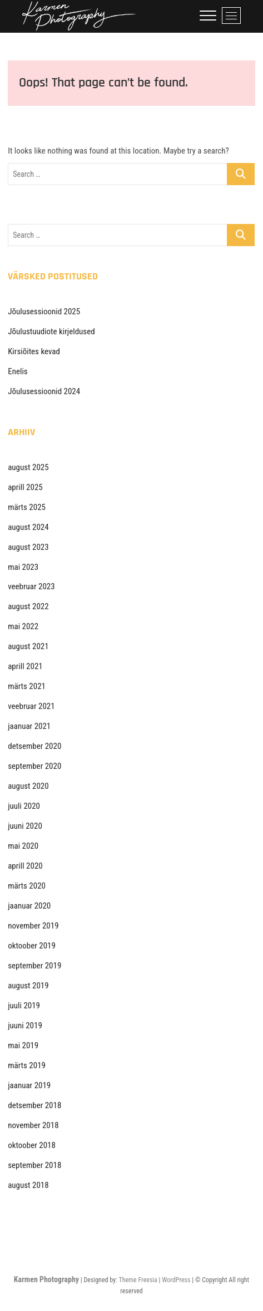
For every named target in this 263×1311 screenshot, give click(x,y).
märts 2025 (27, 507)
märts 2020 (27, 886)
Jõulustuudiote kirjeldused (51, 331)
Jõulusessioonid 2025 (44, 312)
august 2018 (28, 1185)
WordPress (176, 1280)
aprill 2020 (25, 866)
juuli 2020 (24, 806)
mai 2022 (23, 626)
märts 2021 (27, 686)
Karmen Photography (46, 1279)
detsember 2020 (34, 746)
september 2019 (34, 966)
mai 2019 (23, 1045)
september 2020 (34, 766)
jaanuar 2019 (29, 1085)
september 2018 (34, 1165)
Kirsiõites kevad (34, 351)
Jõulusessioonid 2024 (44, 391)
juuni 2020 (25, 826)
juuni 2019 (25, 1026)
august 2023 (28, 547)
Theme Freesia (137, 1280)
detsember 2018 (34, 1105)
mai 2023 (23, 567)
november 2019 (33, 926)
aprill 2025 (25, 487)
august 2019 (28, 986)
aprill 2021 (25, 666)
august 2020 (28, 786)
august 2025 (28, 467)
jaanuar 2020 (29, 906)
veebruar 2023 (31, 586)
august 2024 (28, 527)
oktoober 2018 (32, 1145)
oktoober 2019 (32, 946)
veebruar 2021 (31, 706)
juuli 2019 (24, 1006)
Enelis (17, 371)
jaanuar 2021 (29, 726)
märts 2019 (27, 1065)
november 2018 (33, 1125)
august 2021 (28, 646)
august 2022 (28, 606)
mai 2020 (23, 846)
